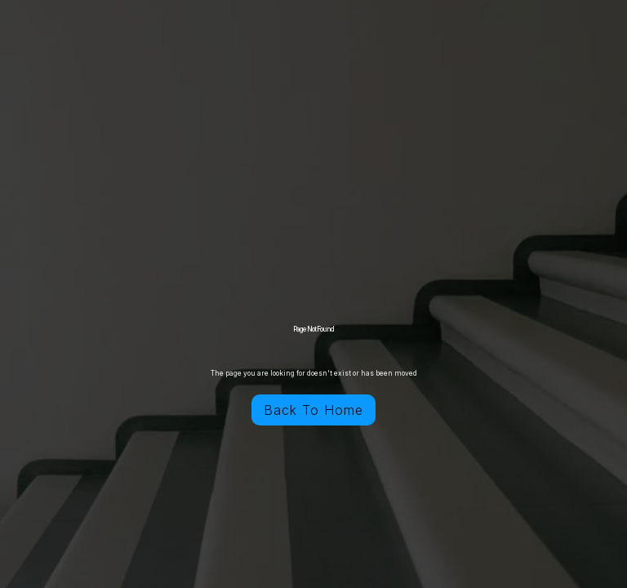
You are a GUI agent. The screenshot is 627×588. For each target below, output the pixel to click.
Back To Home (313, 410)
